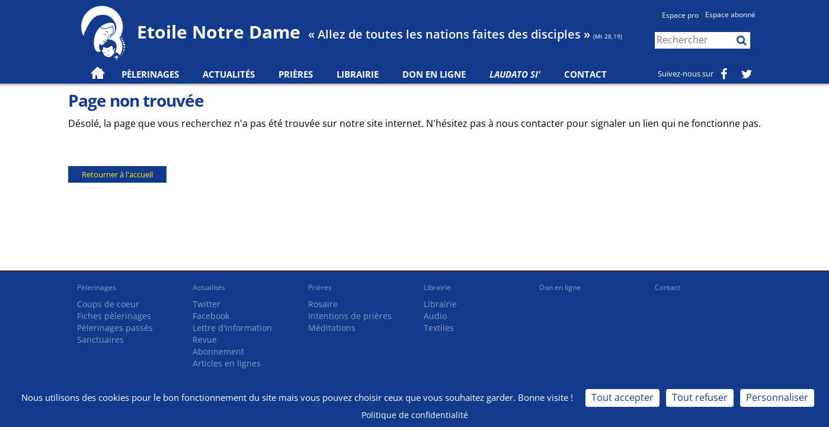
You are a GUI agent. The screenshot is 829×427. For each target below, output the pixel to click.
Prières (296, 74)
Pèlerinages (96, 287)
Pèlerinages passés (115, 327)
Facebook (211, 315)
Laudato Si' (514, 74)
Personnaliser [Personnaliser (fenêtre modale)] (777, 397)
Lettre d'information (232, 327)
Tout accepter (622, 397)
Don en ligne (434, 74)
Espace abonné (730, 14)
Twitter (206, 304)
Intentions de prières (350, 315)
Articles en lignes (227, 363)
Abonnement (218, 351)
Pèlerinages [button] (150, 74)
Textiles (439, 327)
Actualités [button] (229, 74)
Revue (205, 339)
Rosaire (323, 304)
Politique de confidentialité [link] (414, 414)
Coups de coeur (108, 304)
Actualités (209, 287)
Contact (585, 74)
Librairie (358, 74)
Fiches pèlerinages (114, 315)
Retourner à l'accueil (117, 174)
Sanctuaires (100, 339)
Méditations (332, 327)
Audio (435, 315)
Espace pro (680, 15)
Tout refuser (700, 397)
